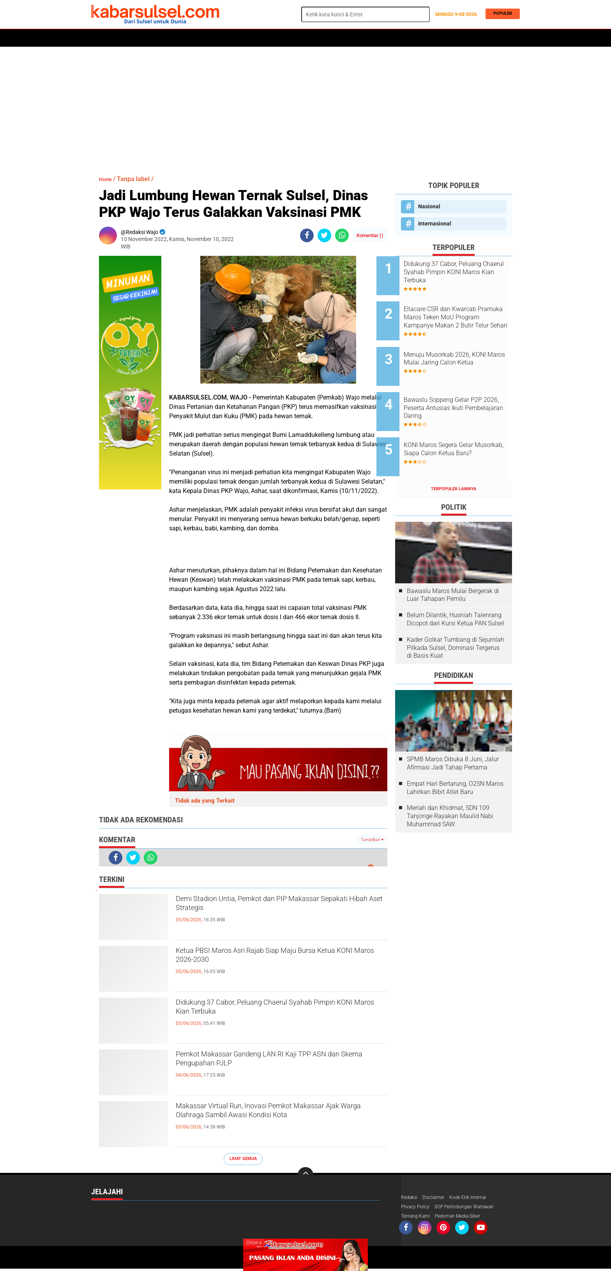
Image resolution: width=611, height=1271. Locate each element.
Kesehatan (281, 38)
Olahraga (245, 38)
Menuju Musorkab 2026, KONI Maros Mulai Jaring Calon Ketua (463, 351)
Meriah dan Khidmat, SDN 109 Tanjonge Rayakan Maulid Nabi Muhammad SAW (450, 786)
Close (253, 1242)
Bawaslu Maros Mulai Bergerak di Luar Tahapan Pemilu (453, 565)
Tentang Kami (417, 1218)
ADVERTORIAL (345, 38)
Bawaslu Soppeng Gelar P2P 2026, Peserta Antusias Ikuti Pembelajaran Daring (461, 390)
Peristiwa (211, 38)
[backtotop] (305, 1175)
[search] (365, 14)
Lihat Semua (243, 1158)
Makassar (249, 1211)
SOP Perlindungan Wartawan (475, 1208)
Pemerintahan (326, 1211)
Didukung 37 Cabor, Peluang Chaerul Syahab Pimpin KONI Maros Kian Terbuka (272, 1010)
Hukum (181, 38)
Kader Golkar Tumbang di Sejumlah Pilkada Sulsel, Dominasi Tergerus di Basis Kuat (455, 618)
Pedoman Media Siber (466, 1218)
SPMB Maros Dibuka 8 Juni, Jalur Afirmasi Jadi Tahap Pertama (453, 733)
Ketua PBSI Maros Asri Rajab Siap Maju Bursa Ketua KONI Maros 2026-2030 (276, 958)
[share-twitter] (324, 235)
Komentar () (370, 235)
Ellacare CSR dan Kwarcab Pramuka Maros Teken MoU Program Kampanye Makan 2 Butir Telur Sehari (462, 311)
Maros (312, 38)
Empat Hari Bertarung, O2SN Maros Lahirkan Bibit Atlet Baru (455, 758)
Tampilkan (372, 839)
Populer (501, 14)
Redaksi (410, 1198)
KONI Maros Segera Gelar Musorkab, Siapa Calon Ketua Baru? (462, 429)
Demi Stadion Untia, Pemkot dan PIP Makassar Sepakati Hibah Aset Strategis (278, 906)
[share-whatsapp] (342, 235)
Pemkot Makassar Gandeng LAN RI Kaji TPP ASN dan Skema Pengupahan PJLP (273, 1062)
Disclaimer (437, 1198)
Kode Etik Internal (476, 1198)
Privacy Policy (417, 1208)
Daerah (154, 38)
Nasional (429, 206)
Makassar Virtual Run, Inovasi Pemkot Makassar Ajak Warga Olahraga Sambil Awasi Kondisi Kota (276, 1121)
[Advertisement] (305, 107)
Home (102, 38)
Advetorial (105, 1211)
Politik (127, 38)
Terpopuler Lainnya (453, 459)
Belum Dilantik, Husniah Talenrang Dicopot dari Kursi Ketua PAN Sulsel (455, 589)
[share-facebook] (307, 235)
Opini (376, 38)
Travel (401, 38)
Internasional (434, 223)
